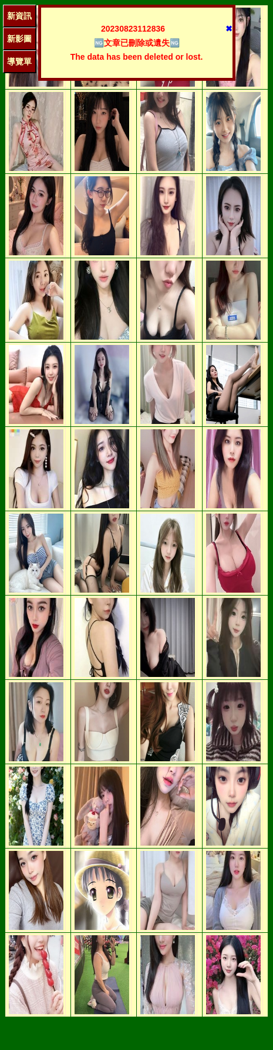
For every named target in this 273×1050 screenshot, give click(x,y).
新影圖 (19, 38)
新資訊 (19, 15)
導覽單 (19, 61)
